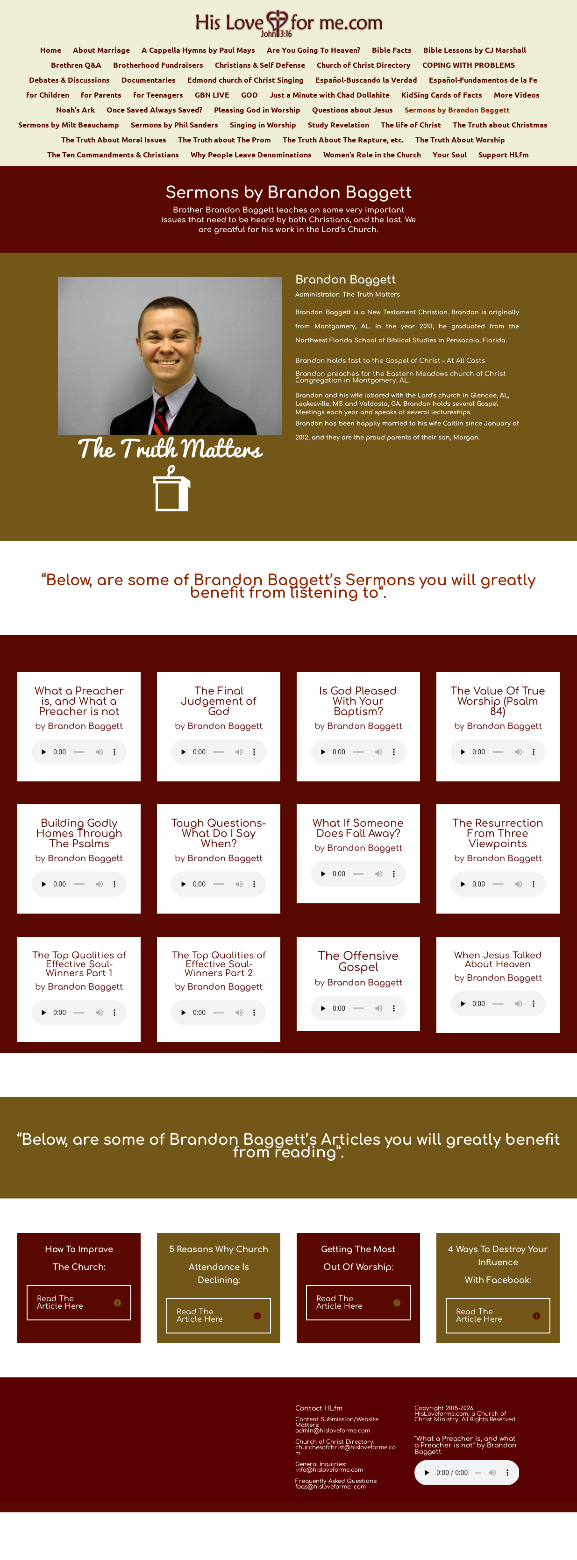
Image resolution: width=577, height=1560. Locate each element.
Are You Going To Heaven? (313, 51)
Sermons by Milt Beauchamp (68, 125)
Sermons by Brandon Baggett (457, 110)
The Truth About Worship (460, 140)
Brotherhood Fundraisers (158, 66)
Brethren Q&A (76, 66)
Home (50, 51)
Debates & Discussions (69, 81)
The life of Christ (411, 125)
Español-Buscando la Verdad (366, 81)
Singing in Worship (263, 125)
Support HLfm (503, 155)
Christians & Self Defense (260, 66)
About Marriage (101, 51)
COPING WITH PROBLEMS (468, 66)
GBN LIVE (212, 95)
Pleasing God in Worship (257, 110)
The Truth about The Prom (224, 140)
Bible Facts (392, 51)
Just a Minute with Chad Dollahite (330, 95)
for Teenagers (158, 95)
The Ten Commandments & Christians (113, 155)
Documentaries (148, 81)
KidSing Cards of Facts (441, 95)
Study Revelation (338, 125)
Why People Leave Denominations (251, 155)
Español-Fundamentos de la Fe (483, 81)
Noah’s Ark (75, 110)
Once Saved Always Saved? (154, 110)
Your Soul (450, 155)
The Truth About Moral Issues (113, 140)
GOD (249, 95)
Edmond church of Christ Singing (245, 81)
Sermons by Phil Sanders (174, 125)
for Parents (101, 95)
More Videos (517, 95)
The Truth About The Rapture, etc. (343, 140)
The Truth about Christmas (500, 125)
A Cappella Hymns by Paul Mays (198, 51)
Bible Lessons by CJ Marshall (474, 51)
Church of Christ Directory (364, 66)
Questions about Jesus (352, 110)
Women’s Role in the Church (372, 155)
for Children (47, 95)
